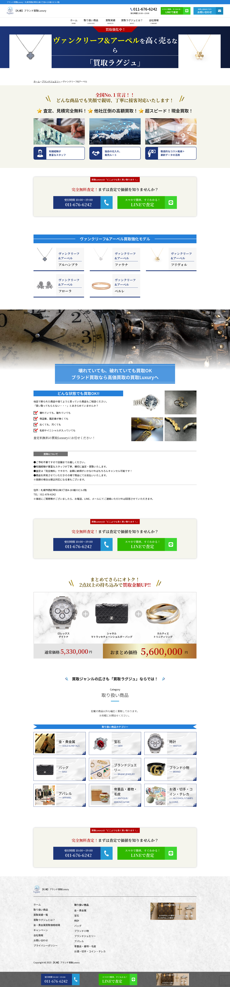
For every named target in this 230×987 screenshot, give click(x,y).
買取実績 (110, 21)
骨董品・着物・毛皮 (85, 946)
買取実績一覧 (41, 915)
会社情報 (154, 21)
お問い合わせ (41, 940)
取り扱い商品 (91, 21)
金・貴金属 (80, 910)
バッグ (77, 926)
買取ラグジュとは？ (132, 21)
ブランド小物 (81, 931)
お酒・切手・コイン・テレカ (90, 951)
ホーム (73, 21)
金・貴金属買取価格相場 (47, 925)
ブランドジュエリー (51, 81)
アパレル (79, 941)
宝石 (76, 915)
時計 (76, 920)
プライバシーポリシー (46, 945)
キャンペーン (41, 930)
